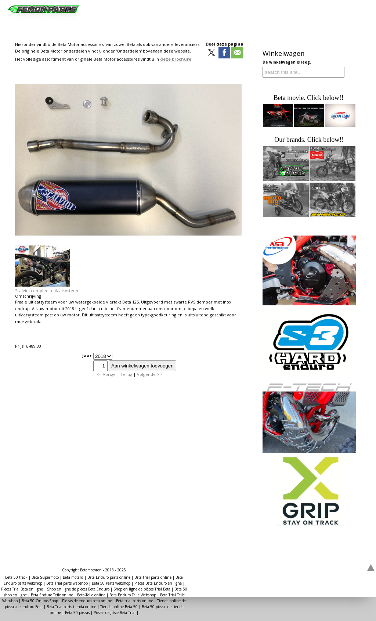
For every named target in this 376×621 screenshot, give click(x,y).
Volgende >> (149, 374)
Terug (126, 374)
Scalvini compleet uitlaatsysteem (47, 290)
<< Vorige (106, 374)
